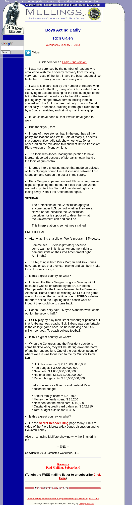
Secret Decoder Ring (51, 498)
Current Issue (33, 498)
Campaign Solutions (86, 503)
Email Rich (81, 498)
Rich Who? (94, 498)
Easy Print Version (74, 62)
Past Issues (69, 498)
